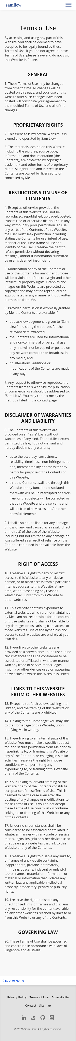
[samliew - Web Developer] (12, 5)
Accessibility (60, 997)
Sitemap (45, 1005)
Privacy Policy (17, 997)
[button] (68, 5)
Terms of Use (39, 997)
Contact (30, 1005)
